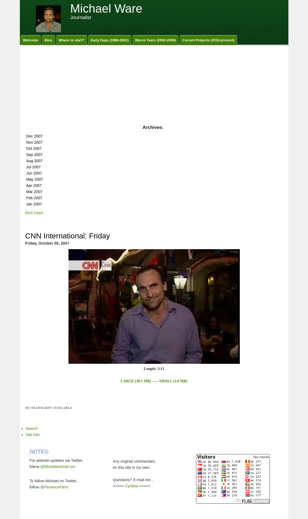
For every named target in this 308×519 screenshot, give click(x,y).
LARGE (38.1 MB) (136, 381)
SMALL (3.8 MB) (173, 381)
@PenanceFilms (54, 487)
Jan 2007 (34, 204)
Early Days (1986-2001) (110, 40)
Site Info (32, 435)
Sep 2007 (34, 155)
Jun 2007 (34, 173)
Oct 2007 (34, 148)
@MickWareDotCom (57, 466)
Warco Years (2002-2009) (155, 40)
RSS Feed (34, 213)
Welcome (30, 40)
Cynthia (131, 486)
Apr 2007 (34, 185)
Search (32, 428)
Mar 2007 (34, 192)
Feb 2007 (34, 198)
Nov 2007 (34, 142)
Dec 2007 (34, 136)
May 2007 (34, 179)
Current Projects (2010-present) (208, 40)
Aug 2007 (34, 161)
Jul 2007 (33, 167)
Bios (48, 40)
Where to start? (71, 40)
